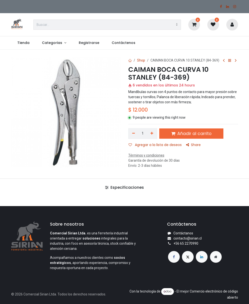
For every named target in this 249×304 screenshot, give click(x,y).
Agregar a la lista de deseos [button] (155, 144)
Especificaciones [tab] (124, 187)
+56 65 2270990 (185, 243)
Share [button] (193, 144)
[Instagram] (234, 6)
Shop (141, 60)
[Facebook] (221, 6)
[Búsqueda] (176, 25)
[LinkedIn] (227, 6)
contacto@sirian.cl (187, 238)
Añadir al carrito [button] (191, 133)
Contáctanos (183, 233)
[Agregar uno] (151, 133)
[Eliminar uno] (133, 133)
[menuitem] (23, 42)
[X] (188, 257)
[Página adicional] (216, 257)
